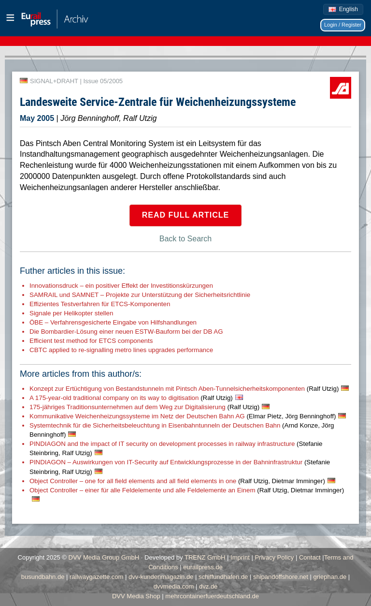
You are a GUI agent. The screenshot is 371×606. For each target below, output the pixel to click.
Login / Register (342, 25)
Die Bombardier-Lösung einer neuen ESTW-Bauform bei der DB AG (126, 331)
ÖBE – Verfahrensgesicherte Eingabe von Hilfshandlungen (113, 322)
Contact (310, 557)
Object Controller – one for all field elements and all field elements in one (177, 481)
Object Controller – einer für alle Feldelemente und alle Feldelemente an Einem (186, 490)
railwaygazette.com (96, 576)
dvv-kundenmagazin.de (160, 576)
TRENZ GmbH (205, 557)
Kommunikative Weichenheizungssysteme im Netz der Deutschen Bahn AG (182, 416)
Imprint (240, 557)
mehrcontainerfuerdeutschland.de (212, 596)
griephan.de (330, 576)
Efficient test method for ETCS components (91, 340)
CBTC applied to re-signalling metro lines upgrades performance (121, 350)
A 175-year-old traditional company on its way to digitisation (131, 397)
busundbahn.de (43, 576)
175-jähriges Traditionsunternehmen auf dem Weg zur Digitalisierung (144, 407)
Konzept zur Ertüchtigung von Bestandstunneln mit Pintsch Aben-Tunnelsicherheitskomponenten (184, 388)
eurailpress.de (203, 567)
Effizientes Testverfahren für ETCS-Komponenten (99, 304)
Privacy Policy (274, 557)
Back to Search (185, 239)
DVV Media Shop (136, 596)
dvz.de (208, 586)
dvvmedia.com (174, 586)
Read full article (185, 215)
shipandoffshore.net (280, 576)
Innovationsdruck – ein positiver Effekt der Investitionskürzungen (121, 285)
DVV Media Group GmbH (104, 557)
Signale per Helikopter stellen (71, 313)
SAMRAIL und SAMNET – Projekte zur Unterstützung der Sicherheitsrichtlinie (139, 294)
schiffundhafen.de (223, 576)
